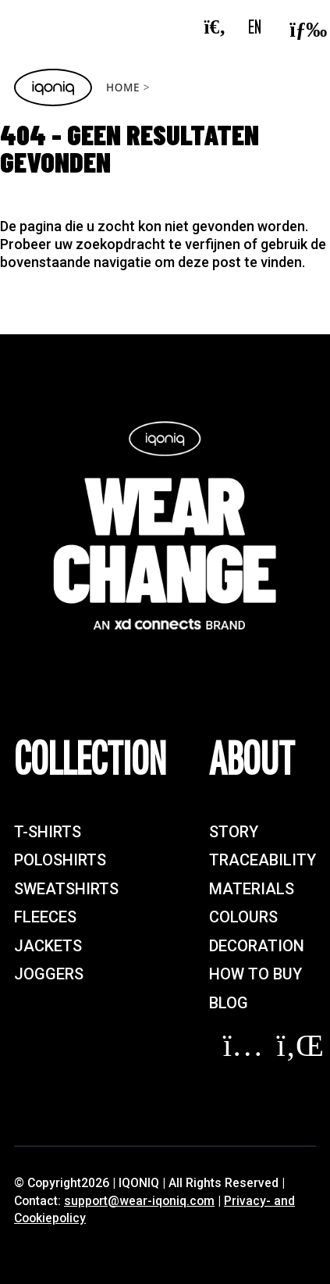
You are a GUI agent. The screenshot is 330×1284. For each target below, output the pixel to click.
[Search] (222, 27)
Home (123, 87)
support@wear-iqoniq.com (139, 1200)
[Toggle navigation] (302, 27)
